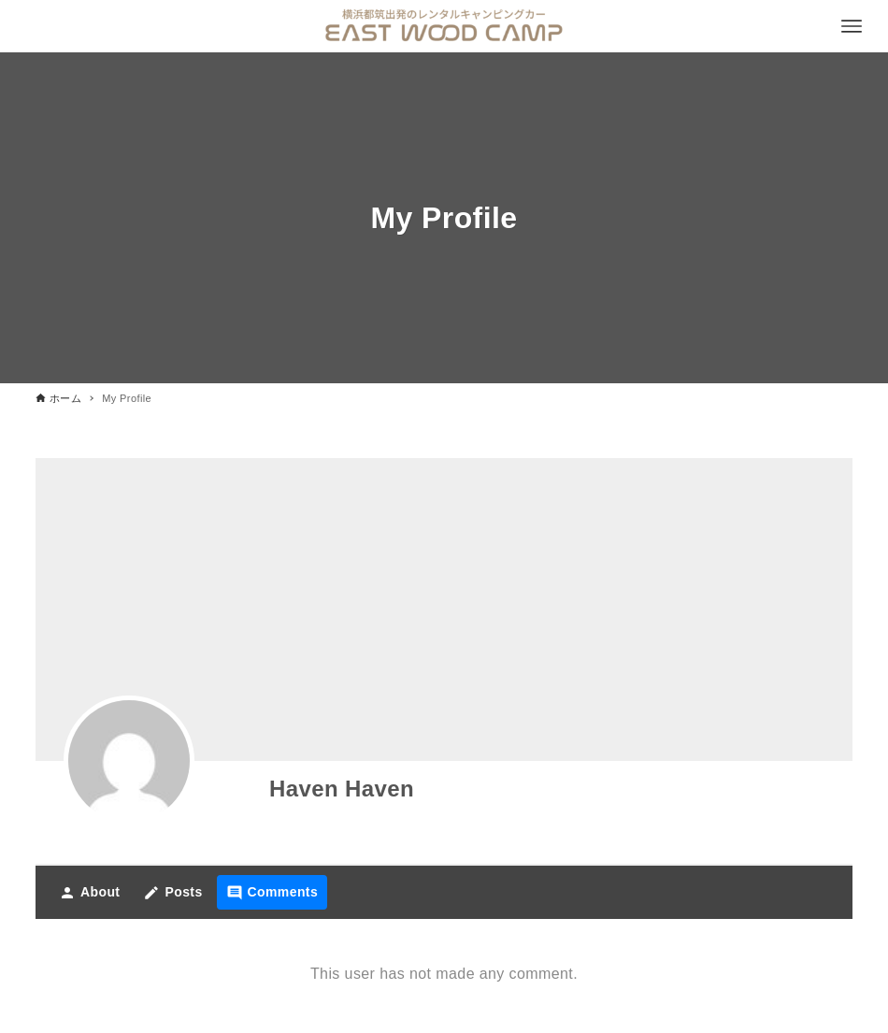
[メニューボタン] (851, 26)
